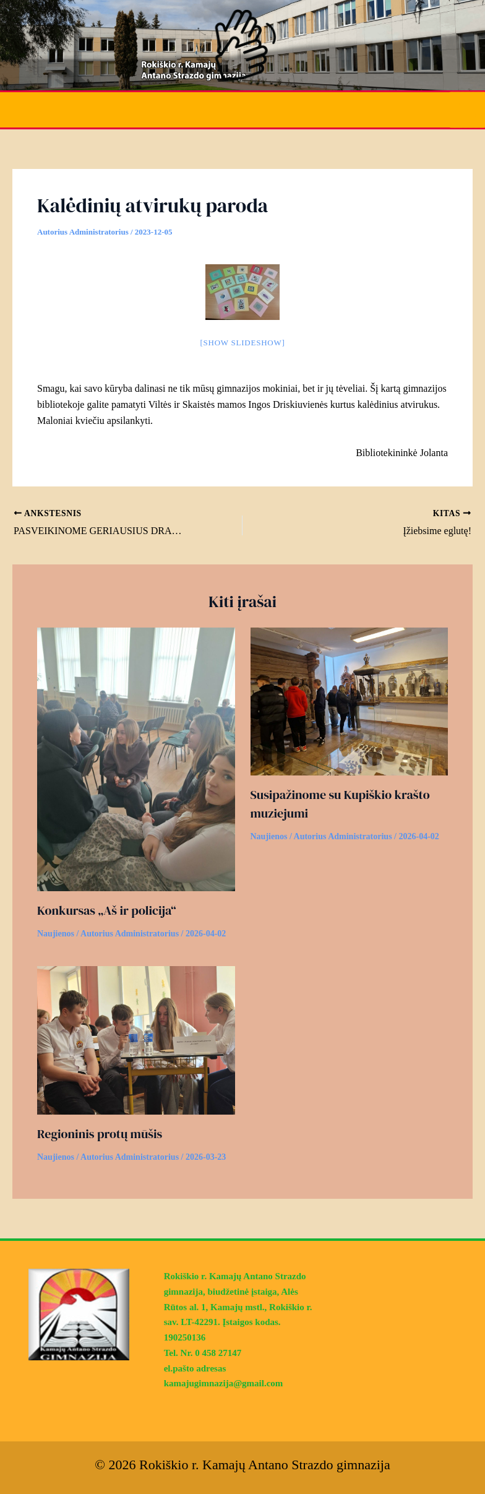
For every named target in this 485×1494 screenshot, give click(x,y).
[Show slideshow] (242, 341)
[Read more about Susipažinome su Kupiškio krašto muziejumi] (350, 699)
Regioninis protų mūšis (99, 1132)
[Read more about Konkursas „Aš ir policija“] (136, 756)
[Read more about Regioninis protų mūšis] (136, 1038)
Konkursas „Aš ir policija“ (106, 909)
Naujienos (55, 932)
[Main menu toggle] (468, 109)
